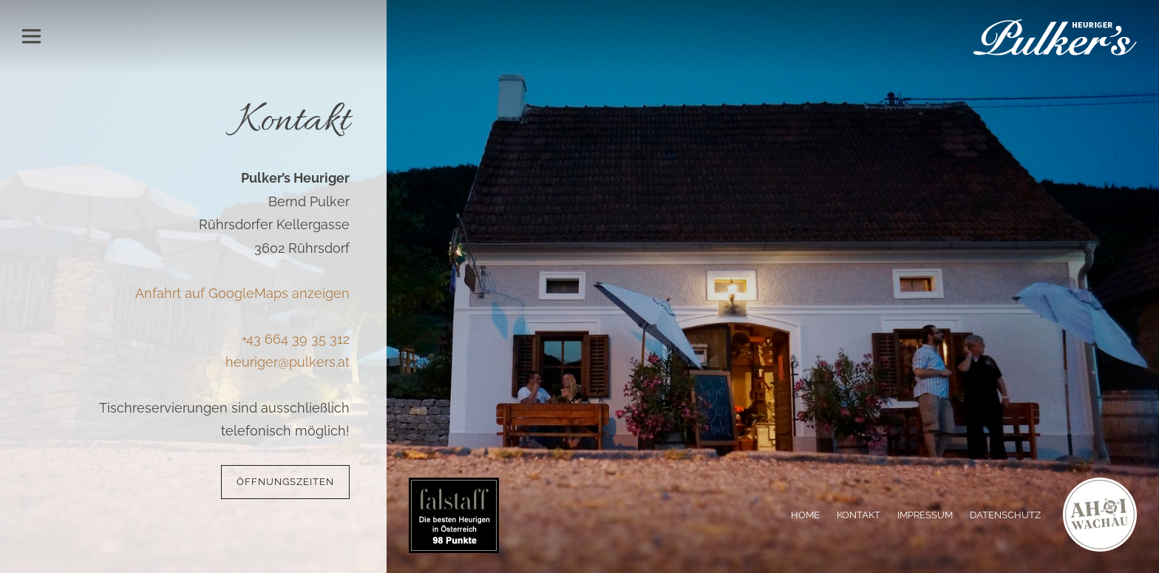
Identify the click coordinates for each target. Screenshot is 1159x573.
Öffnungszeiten (285, 481)
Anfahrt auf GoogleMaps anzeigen (242, 293)
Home (805, 515)
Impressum (925, 515)
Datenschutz (1005, 515)
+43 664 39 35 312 (296, 339)
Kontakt (858, 515)
